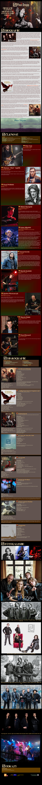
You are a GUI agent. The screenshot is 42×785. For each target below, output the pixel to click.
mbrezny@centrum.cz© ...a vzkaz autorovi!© (34, 775)
